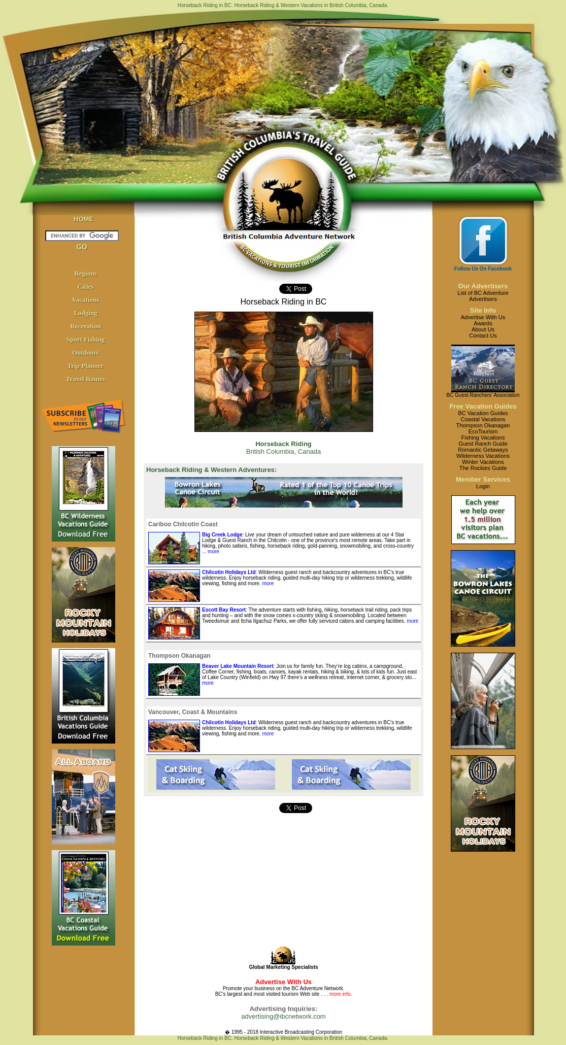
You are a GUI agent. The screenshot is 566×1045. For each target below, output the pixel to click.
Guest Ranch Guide (483, 444)
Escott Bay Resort (224, 610)
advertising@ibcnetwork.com (283, 1016)
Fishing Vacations (483, 437)
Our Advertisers (483, 286)
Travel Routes (85, 379)
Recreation (85, 326)
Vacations (85, 300)
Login (483, 486)
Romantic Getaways (483, 450)
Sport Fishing (85, 339)
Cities (86, 286)
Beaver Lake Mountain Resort (238, 666)
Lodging (85, 313)
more (212, 551)
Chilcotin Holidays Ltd (229, 572)
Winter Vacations (483, 462)
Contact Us (482, 335)
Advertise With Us (483, 317)
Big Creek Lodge (222, 534)
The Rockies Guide (483, 468)
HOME (83, 219)
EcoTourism (483, 431)
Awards (483, 323)
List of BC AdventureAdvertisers (482, 296)
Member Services (483, 479)
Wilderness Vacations (483, 456)
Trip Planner (86, 365)
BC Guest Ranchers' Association (482, 395)
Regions (85, 273)
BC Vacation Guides (483, 413)
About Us (483, 329)
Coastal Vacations (483, 419)
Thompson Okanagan (483, 425)
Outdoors (85, 352)
